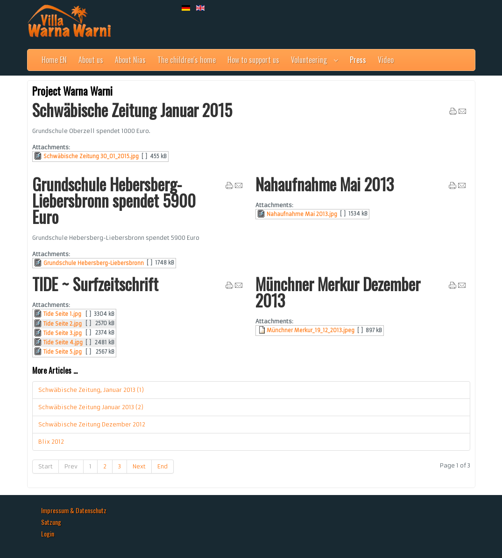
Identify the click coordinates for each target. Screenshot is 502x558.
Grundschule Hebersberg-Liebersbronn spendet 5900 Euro (114, 200)
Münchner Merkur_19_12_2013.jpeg (310, 330)
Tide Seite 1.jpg (62, 314)
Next (139, 466)
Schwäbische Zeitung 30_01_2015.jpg (91, 156)
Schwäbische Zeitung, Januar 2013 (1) (91, 389)
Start (45, 466)
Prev (71, 466)
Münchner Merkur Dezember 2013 (337, 292)
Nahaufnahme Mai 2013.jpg (302, 214)
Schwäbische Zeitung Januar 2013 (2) (90, 407)
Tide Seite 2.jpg (62, 324)
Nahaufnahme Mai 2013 (324, 184)
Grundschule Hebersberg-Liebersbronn (93, 263)
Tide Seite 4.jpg (63, 342)
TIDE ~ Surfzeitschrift (95, 284)
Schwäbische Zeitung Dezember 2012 (91, 424)
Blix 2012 (51, 441)
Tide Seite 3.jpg (62, 333)
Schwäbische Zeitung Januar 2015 (132, 110)
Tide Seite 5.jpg (62, 352)
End (162, 466)
